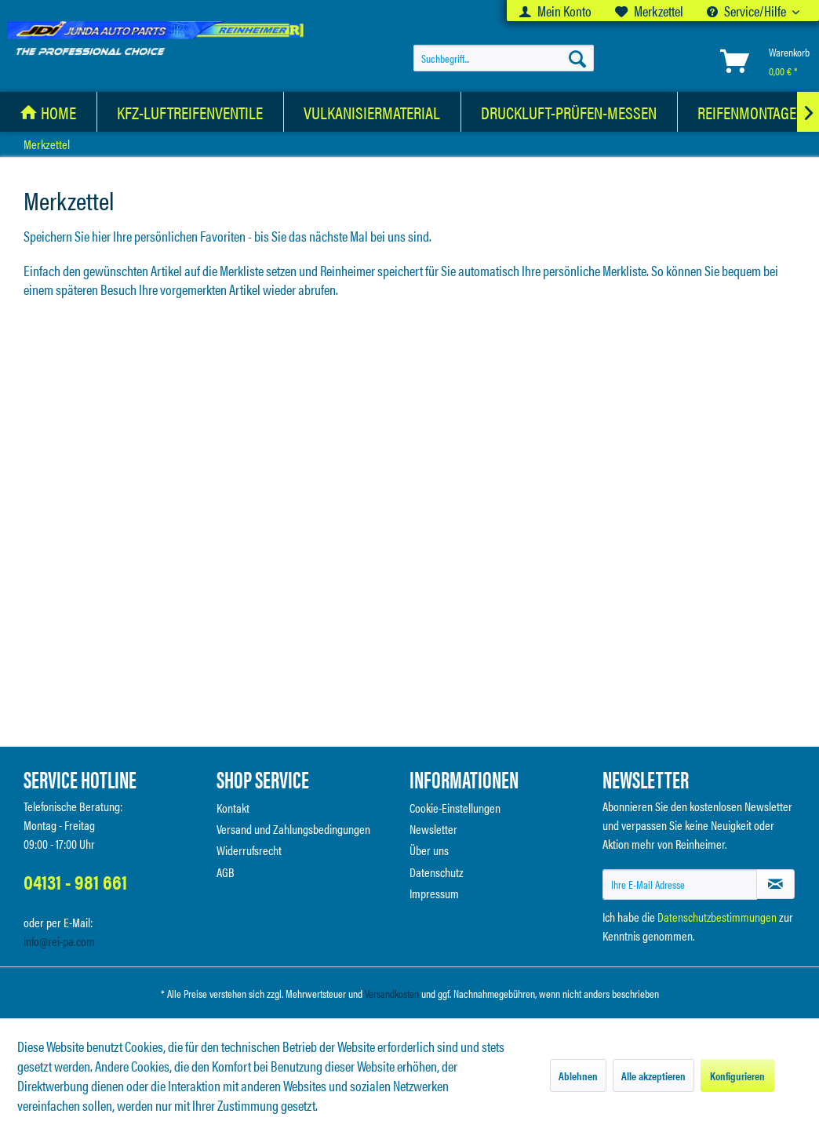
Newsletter (433, 829)
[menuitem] (555, 10)
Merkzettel (649, 10)
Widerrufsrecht (249, 850)
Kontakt (233, 808)
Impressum (434, 893)
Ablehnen (578, 1075)
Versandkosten (392, 993)
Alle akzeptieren (653, 1075)
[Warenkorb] (762, 61)
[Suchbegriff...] (503, 58)
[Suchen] (577, 58)
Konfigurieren (737, 1075)
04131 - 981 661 (75, 881)
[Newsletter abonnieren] (775, 884)
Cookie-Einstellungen (455, 808)
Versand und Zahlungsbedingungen (293, 829)
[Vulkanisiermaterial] (372, 112)
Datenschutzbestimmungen (717, 917)
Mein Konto (555, 10)
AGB (226, 872)
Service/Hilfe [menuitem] (747, 10)
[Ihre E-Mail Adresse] (679, 884)
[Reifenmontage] (747, 112)
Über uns (429, 850)
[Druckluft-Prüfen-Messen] (569, 112)
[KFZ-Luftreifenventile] (190, 112)
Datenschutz (437, 872)
